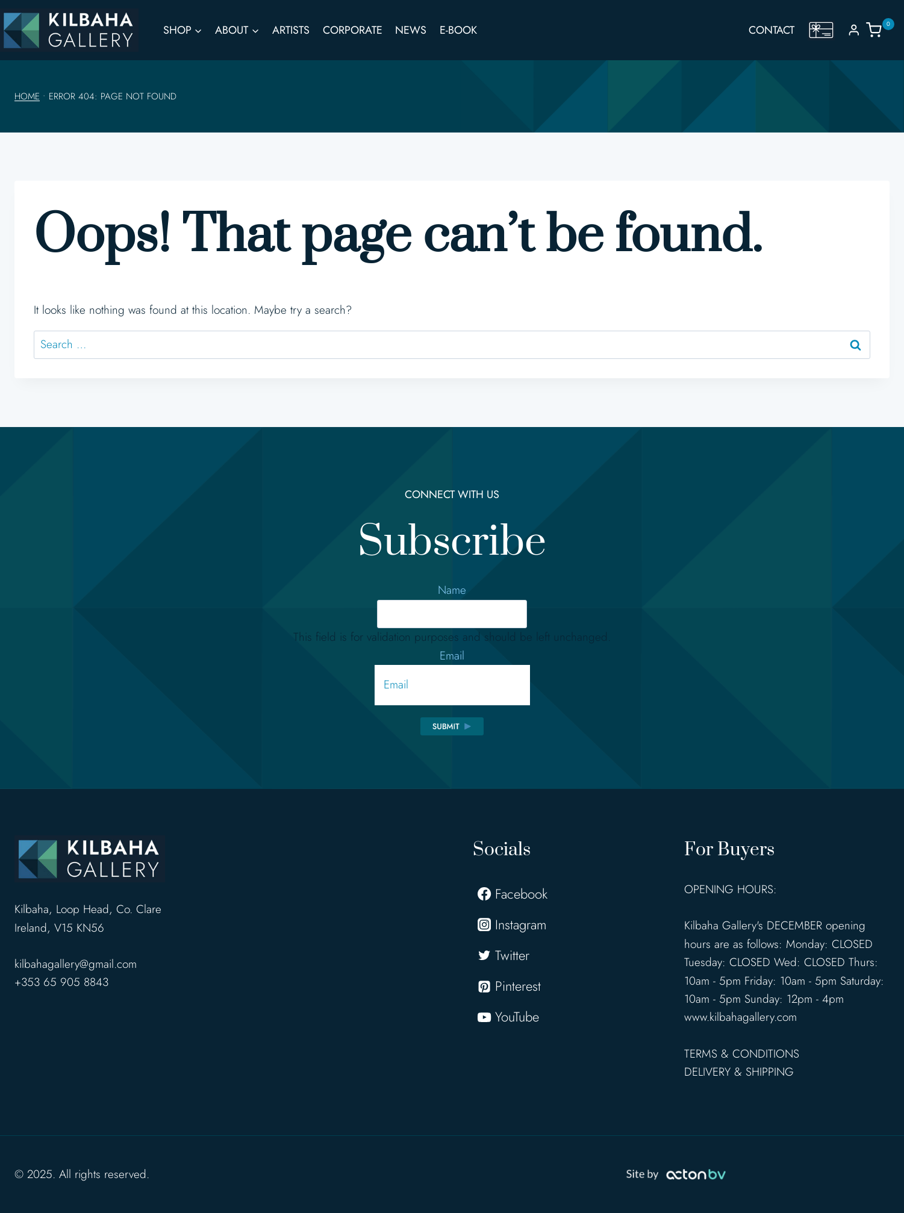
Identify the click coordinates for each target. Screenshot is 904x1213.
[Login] (854, 30)
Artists (291, 30)
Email (452, 655)
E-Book (458, 30)
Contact (771, 30)
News (410, 30)
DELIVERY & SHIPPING (739, 1072)
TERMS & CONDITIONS (741, 1054)
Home (27, 96)
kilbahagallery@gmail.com (75, 964)
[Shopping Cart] (885, 30)
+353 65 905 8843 (61, 982)
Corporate (352, 30)
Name (452, 590)
